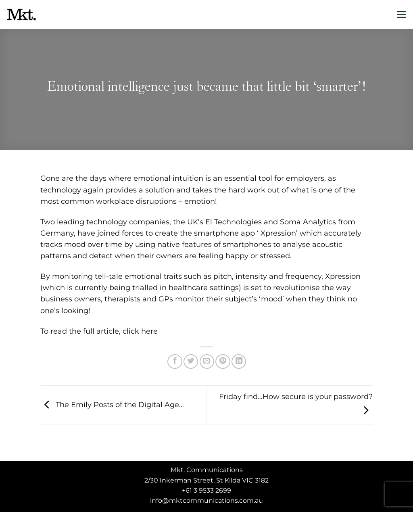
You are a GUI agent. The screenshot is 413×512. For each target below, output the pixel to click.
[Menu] (401, 14)
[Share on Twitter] (191, 361)
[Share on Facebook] (174, 361)
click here (140, 331)
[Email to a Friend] (207, 361)
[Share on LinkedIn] (239, 361)
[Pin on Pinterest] (222, 361)
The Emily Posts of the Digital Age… (112, 404)
